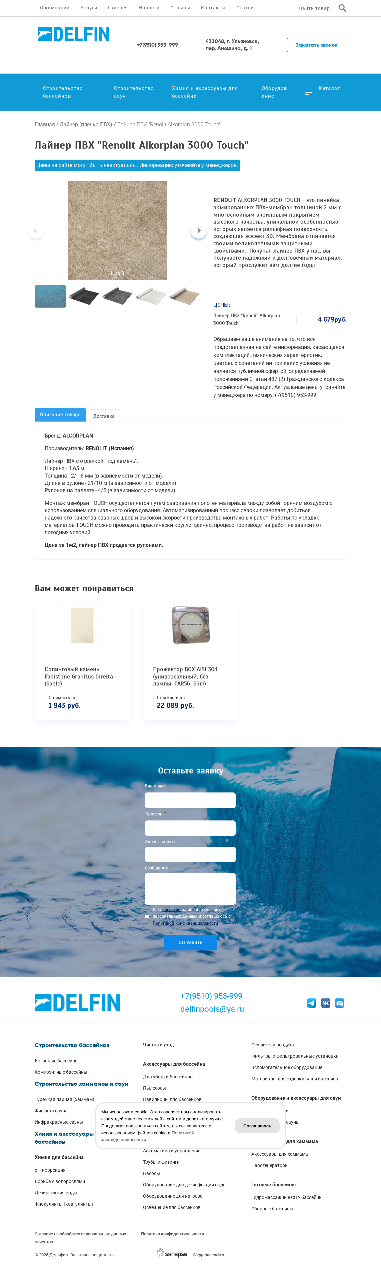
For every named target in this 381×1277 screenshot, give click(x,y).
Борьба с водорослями (60, 1181)
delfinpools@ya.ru (212, 1009)
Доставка (104, 416)
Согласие (171, 909)
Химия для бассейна (59, 1157)
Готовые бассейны (273, 1185)
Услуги (88, 7)
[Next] (199, 231)
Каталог (329, 88)
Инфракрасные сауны (59, 1122)
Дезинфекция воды (56, 1192)
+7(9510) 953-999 (211, 996)
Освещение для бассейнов (172, 1207)
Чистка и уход (158, 1044)
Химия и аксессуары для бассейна (205, 92)
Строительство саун (134, 92)
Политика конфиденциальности (172, 1233)
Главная (45, 124)
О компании (55, 7)
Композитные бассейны (61, 1072)
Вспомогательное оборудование (286, 1067)
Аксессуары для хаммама (279, 1154)
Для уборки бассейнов (168, 1076)
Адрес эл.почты (161, 841)
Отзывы (180, 7)
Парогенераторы (270, 1165)
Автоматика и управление (171, 1150)
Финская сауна (51, 1110)
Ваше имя (155, 786)
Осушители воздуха (272, 1044)
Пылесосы (154, 1088)
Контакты (213, 7)
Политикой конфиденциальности (185, 923)
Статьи (245, 7)
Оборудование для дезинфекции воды (185, 1184)
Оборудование (274, 92)
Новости (149, 7)
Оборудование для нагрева (173, 1196)
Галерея (118, 7)
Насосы (151, 1173)
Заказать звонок (317, 45)
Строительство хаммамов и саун (81, 1083)
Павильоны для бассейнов (172, 1099)
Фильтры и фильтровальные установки (295, 1056)
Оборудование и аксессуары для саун (296, 1098)
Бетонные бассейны (57, 1060)
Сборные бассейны (272, 1208)
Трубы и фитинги (161, 1162)
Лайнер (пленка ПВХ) (86, 124)
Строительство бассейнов (63, 92)
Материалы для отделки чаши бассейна (294, 1078)
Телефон (154, 814)
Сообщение (156, 868)
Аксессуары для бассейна (174, 1064)
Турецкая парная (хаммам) (64, 1099)
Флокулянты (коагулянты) (64, 1204)
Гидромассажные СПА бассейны (287, 1197)
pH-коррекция (50, 1170)
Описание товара (60, 414)
